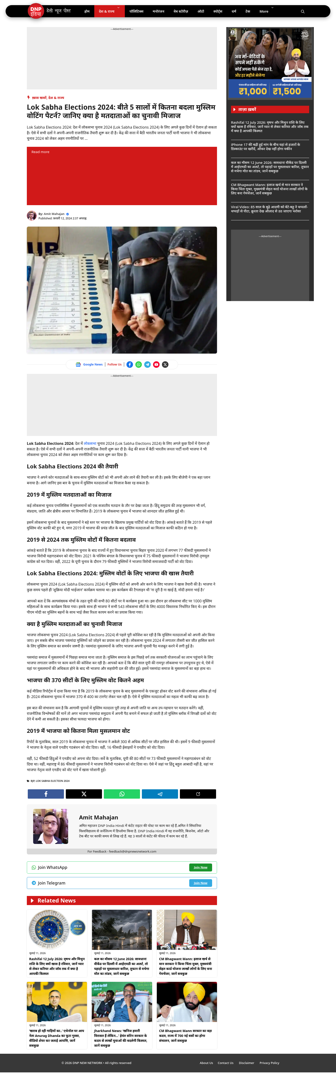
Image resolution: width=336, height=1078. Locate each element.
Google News (93, 364)
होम (87, 11)
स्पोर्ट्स (218, 11)
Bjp (33, 781)
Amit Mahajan (54, 214)
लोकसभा (90, 443)
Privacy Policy (269, 1063)
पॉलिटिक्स (137, 11)
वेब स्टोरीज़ (181, 11)
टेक (247, 11)
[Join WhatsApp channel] (138, 364)
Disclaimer (247, 1063)
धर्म (234, 11)
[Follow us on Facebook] (129, 364)
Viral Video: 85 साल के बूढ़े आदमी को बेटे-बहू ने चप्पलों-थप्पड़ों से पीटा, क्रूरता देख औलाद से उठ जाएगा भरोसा (269, 208)
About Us (206, 1063)
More (269, 11)
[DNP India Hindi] (49, 11)
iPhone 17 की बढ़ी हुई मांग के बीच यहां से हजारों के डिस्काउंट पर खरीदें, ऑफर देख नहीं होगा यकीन (265, 146)
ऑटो (200, 11)
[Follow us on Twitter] (165, 364)
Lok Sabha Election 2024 (53, 781)
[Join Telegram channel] (147, 364)
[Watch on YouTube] (156, 364)
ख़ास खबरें (39, 97)
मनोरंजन (158, 11)
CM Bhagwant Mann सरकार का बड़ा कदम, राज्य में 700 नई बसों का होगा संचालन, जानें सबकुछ (185, 1036)
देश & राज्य (112, 11)
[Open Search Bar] (302, 11)
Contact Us (226, 1063)
